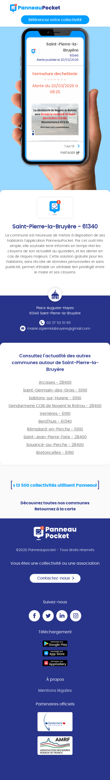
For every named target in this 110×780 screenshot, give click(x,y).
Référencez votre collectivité (55, 20)
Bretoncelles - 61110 (55, 453)
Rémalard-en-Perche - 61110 (55, 429)
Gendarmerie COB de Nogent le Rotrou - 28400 (55, 406)
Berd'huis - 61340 (55, 421)
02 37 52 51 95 (58, 323)
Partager (70, 152)
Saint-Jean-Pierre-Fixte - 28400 (55, 437)
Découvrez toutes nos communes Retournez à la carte (55, 506)
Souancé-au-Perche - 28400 (55, 445)
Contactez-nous (56, 578)
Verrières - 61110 (55, 414)
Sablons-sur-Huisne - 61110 (55, 398)
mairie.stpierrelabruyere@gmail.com (58, 328)
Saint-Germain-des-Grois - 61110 (55, 390)
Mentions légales (55, 691)
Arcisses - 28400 (55, 382)
